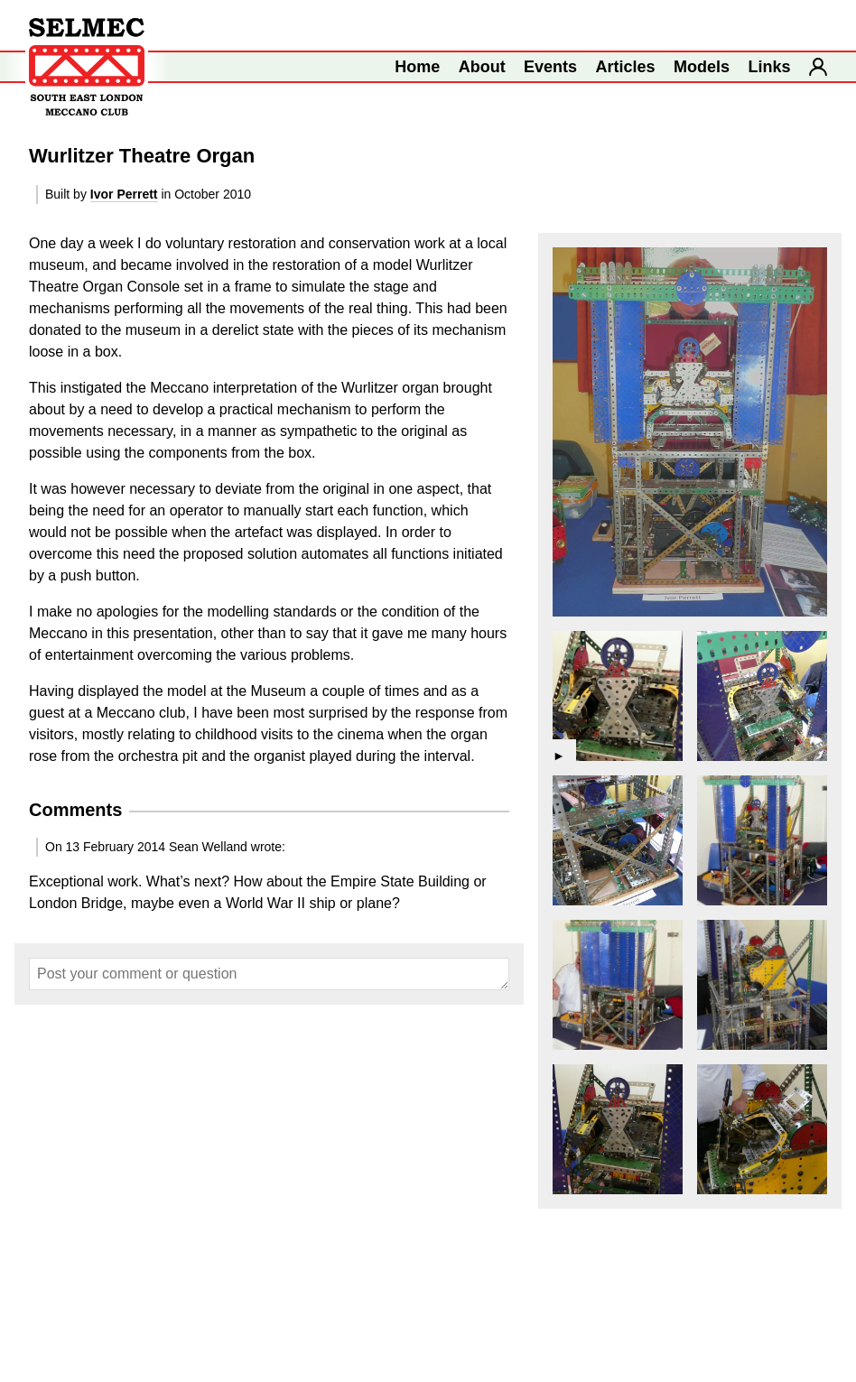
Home (417, 67)
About (482, 67)
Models (702, 67)
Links (770, 67)
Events (550, 67)
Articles (626, 67)
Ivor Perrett (124, 194)
